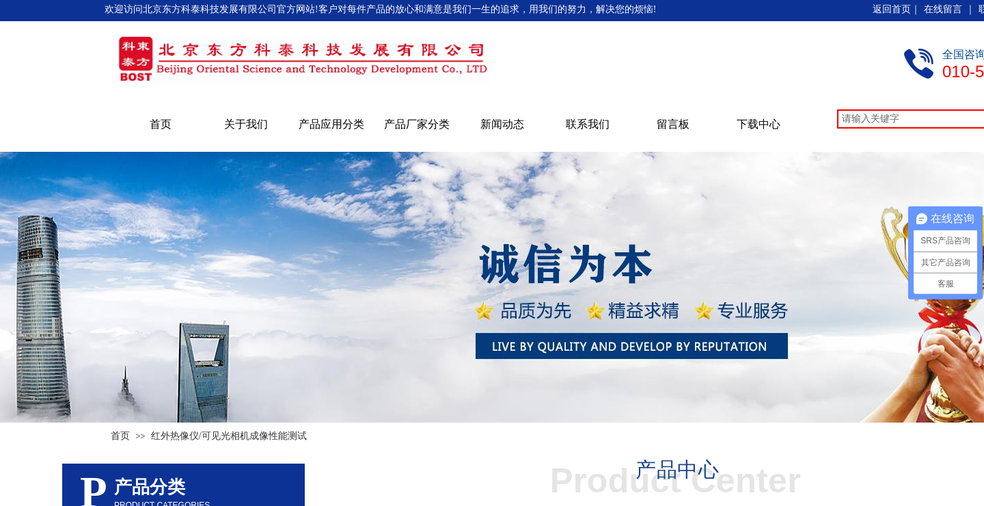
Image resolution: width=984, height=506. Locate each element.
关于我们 (246, 124)
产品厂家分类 (417, 124)
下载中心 (758, 124)
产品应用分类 (331, 124)
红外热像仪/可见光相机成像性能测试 (229, 436)
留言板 (673, 124)
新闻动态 (502, 124)
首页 (161, 124)
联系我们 (588, 124)
